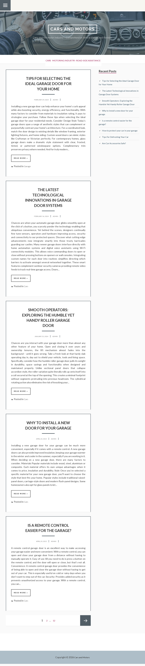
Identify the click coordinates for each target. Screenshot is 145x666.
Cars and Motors (72, 29)
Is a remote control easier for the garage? (48, 529)
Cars (42, 59)
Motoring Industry (63, 59)
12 (54, 622)
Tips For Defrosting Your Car (117, 140)
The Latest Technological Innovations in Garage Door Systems (48, 198)
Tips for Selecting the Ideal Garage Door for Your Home (48, 83)
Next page (85, 623)
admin (57, 100)
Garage (28, 166)
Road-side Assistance (93, 59)
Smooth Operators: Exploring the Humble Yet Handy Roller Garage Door (48, 318)
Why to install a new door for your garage (48, 426)
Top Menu (5, 10)
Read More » (21, 159)
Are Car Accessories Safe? (115, 147)
